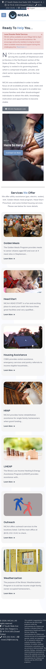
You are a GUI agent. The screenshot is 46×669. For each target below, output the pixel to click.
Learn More (9, 259)
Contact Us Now (13, 153)
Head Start (10, 299)
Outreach (9, 522)
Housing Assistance (15, 354)
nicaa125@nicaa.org (9, 639)
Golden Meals (11, 243)
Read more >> (22, 47)
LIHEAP (8, 466)
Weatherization (13, 578)
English (31, 8)
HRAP (7, 410)
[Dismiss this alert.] (42, 34)
